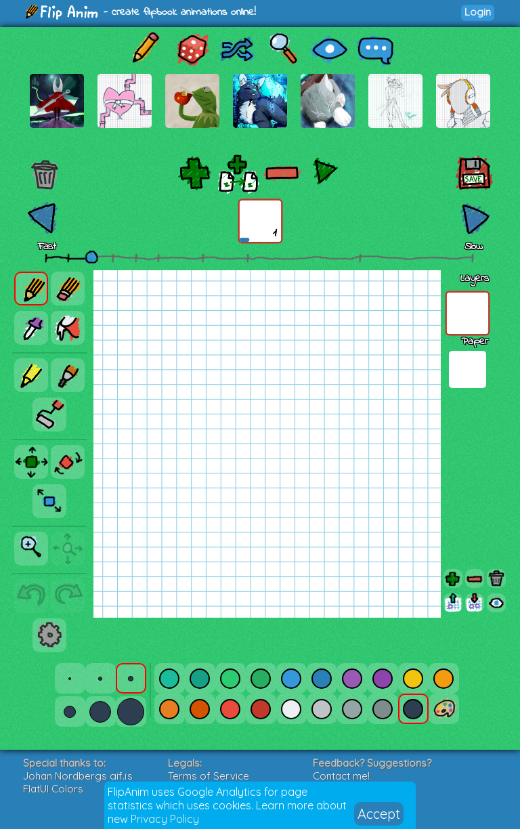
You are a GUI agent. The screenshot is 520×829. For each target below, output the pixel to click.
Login (477, 11)
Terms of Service (208, 775)
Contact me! (341, 775)
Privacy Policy (165, 819)
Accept (379, 813)
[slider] (91, 256)
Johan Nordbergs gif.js (78, 775)
